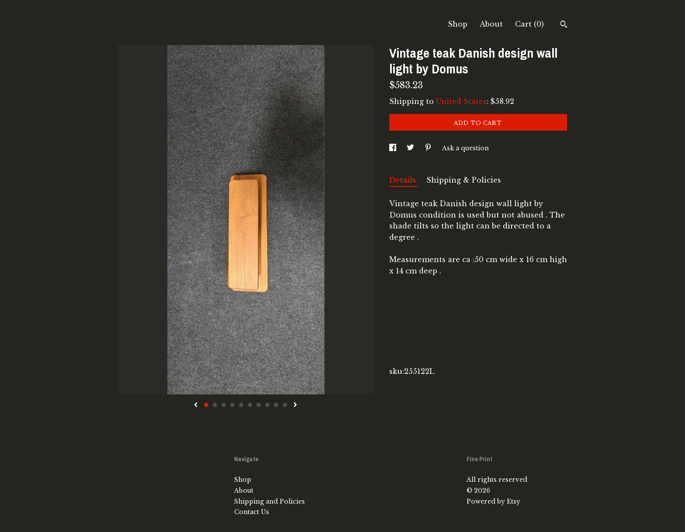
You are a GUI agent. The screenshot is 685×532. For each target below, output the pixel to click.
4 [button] (232, 405)
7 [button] (258, 405)
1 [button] (206, 405)
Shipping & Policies (463, 180)
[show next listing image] (295, 405)
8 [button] (267, 405)
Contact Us (251, 512)
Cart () (529, 24)
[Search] (563, 25)
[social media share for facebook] (393, 148)
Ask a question (465, 148)
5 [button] (241, 405)
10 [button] (285, 405)
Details (403, 180)
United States (461, 101)
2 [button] (215, 405)
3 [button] (223, 405)
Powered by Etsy (493, 501)
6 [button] (250, 405)
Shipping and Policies (269, 501)
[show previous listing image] (196, 405)
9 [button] (276, 405)
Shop (457, 24)
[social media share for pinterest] (429, 148)
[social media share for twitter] (411, 148)
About (491, 24)
